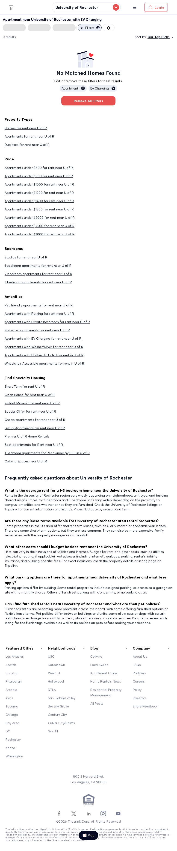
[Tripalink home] (11, 7)
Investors (140, 698)
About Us (140, 656)
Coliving (96, 656)
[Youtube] (118, 813)
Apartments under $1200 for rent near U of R (39, 193)
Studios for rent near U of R (26, 257)
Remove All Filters (88, 100)
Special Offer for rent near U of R (30, 411)
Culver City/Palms (61, 723)
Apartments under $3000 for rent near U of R (39, 234)
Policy (137, 690)
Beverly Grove (58, 706)
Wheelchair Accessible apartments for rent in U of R (44, 363)
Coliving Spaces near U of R (26, 461)
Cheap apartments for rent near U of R (35, 420)
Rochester (13, 739)
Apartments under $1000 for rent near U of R (39, 184)
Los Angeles (15, 656)
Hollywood (56, 681)
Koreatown (56, 665)
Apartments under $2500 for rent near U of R (39, 226)
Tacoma (12, 706)
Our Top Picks (161, 37)
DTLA (52, 690)
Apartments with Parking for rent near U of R (39, 314)
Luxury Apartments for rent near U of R (35, 428)
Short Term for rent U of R (25, 386)
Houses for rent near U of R (26, 128)
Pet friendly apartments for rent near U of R (39, 305)
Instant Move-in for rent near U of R (32, 403)
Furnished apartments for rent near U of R (37, 330)
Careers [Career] (139, 681)
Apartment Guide (103, 673)
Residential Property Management (105, 692)
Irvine (9, 698)
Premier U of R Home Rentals (27, 436)
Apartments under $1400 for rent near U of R (39, 201)
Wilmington (14, 756)
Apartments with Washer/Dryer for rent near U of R (44, 347)
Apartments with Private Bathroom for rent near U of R (47, 322)
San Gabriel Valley (61, 698)
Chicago (12, 715)
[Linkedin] (88, 813)
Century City (57, 715)
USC (51, 656)
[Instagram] (103, 813)
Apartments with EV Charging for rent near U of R (43, 338)
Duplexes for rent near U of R (27, 145)
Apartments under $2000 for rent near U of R (40, 218)
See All (53, 731)
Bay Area (12, 723)
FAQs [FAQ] (137, 665)
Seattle (11, 665)
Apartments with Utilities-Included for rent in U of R (44, 355)
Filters (89, 27)
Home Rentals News (105, 681)
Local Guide (99, 665)
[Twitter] (74, 813)
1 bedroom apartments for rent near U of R (38, 266)
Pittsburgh (14, 681)
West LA (54, 673)
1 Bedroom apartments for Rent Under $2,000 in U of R (47, 453)
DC (8, 731)
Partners (139, 673)
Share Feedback (145, 706)
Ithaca (10, 748)
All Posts (96, 703)
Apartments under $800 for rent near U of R (39, 168)
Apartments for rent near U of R (29, 136)
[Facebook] (59, 813)
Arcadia (11, 690)
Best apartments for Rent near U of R (34, 445)
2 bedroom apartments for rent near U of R (38, 274)
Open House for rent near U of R (30, 395)
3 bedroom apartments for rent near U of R (38, 282)
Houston (12, 673)
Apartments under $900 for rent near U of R (39, 176)
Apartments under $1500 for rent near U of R (39, 209)
